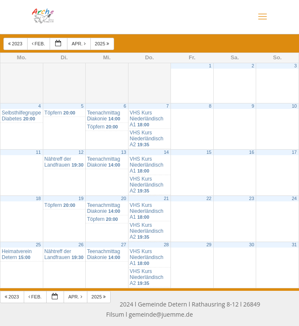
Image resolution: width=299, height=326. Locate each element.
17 (294, 152)
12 (81, 152)
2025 (103, 43)
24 (294, 198)
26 (81, 244)
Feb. (39, 43)
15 (209, 152)
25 (38, 244)
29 (209, 244)
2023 (16, 43)
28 (166, 244)
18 (38, 198)
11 (38, 152)
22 (209, 198)
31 (294, 244)
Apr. (79, 43)
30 (251, 244)
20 (123, 198)
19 (81, 198)
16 (251, 152)
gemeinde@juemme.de (161, 314)
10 (294, 106)
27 (123, 244)
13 (123, 152)
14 (166, 152)
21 (166, 198)
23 (251, 198)
